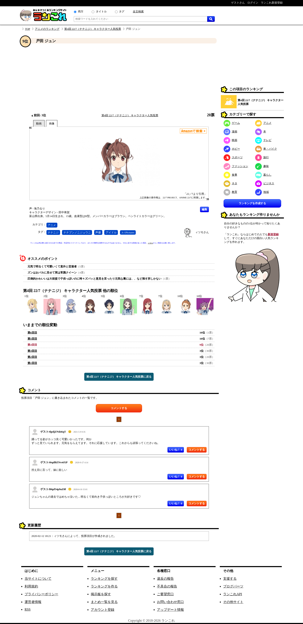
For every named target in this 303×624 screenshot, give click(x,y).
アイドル (111, 232)
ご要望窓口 (165, 594)
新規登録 (273, 234)
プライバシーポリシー (41, 594)
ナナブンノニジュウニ (77, 232)
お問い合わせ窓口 (170, 602)
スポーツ (233, 157)
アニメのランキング (47, 28)
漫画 (230, 131)
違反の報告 (165, 578)
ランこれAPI (232, 594)
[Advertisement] (119, 78)
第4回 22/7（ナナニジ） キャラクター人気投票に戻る (118, 376)
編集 (204, 209)
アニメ (52, 225)
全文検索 (138, 11)
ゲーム (232, 122)
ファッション (236, 166)
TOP (27, 28)
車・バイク (266, 148)
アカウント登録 (102, 609)
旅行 (262, 157)
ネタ (230, 183)
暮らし (263, 174)
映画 (230, 140)
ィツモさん (202, 232)
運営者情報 (33, 602)
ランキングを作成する (252, 203)
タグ (121, 11)
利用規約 (31, 586)
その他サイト (233, 602)
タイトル (101, 11)
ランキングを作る (104, 586)
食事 (230, 174)
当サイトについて (38, 578)
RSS (27, 609)
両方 (80, 11)
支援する (230, 578)
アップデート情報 (170, 609)
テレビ (263, 140)
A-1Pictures (127, 232)
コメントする (119, 408)
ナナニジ (53, 232)
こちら (150, 243)
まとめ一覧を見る (104, 602)
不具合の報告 (167, 586)
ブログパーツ (233, 586)
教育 (230, 192)
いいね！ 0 (175, 449)
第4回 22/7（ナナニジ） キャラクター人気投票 (92, 28)
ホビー (232, 148)
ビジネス (264, 183)
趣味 (262, 166)
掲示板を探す (101, 594)
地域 (262, 192)
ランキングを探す (104, 578)
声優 (98, 232)
